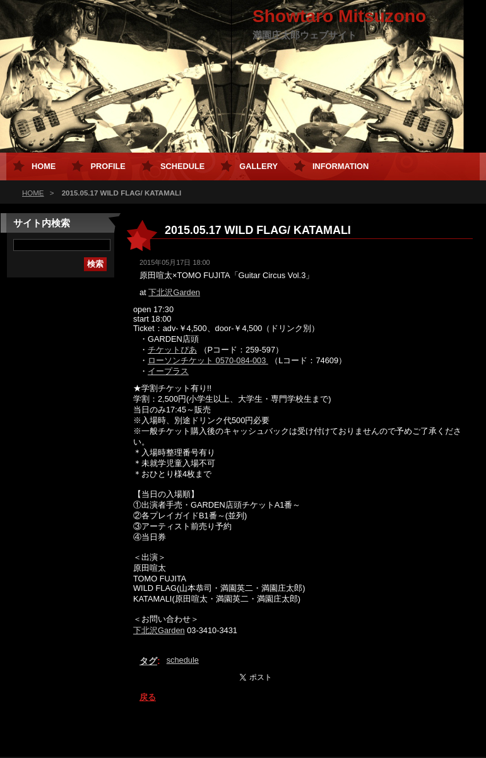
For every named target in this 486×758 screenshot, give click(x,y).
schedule (183, 660)
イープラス (168, 371)
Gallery (258, 166)
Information (340, 166)
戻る (147, 697)
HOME (33, 193)
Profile (107, 166)
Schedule (182, 166)
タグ (148, 661)
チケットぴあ (172, 349)
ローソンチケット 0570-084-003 (208, 360)
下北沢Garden (174, 292)
